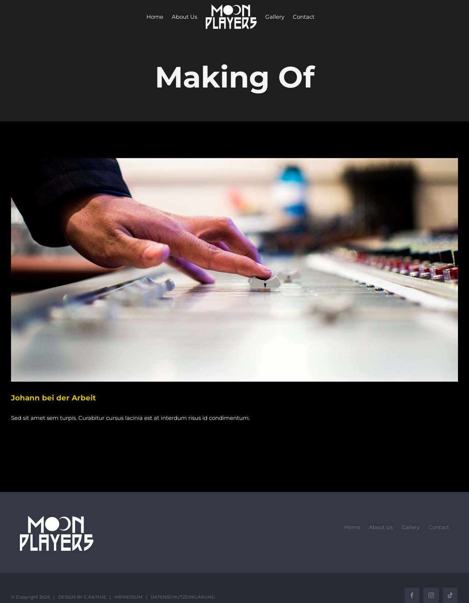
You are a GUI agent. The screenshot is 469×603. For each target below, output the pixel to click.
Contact (439, 527)
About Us (381, 527)
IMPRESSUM (128, 597)
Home (352, 527)
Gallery (411, 527)
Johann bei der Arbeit (53, 397)
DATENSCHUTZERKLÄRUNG (182, 597)
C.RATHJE (95, 597)
